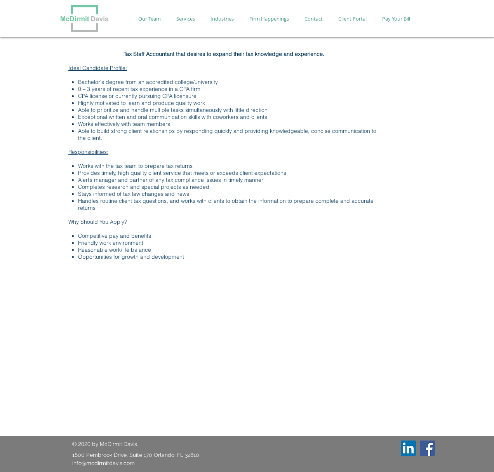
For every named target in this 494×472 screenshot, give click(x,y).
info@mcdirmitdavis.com (103, 463)
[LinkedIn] (408, 448)
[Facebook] (427, 448)
